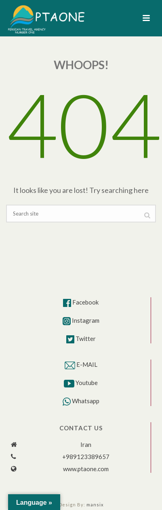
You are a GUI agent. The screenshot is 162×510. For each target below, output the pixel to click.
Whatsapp (85, 400)
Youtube (87, 382)
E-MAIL (86, 364)
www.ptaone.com (86, 468)
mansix (95, 504)
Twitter (86, 338)
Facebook (85, 302)
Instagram (85, 320)
